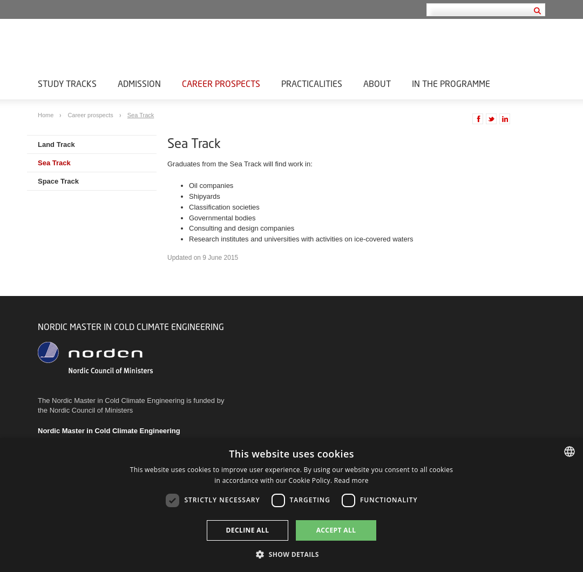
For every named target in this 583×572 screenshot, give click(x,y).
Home (46, 115)
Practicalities (311, 83)
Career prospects (221, 83)
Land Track (56, 144)
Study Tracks (67, 83)
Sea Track (140, 115)
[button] (291, 554)
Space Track (58, 181)
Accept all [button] (336, 530)
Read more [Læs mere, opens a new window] (351, 480)
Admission (139, 83)
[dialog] (291, 505)
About (377, 83)
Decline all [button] (247, 530)
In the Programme (451, 83)
